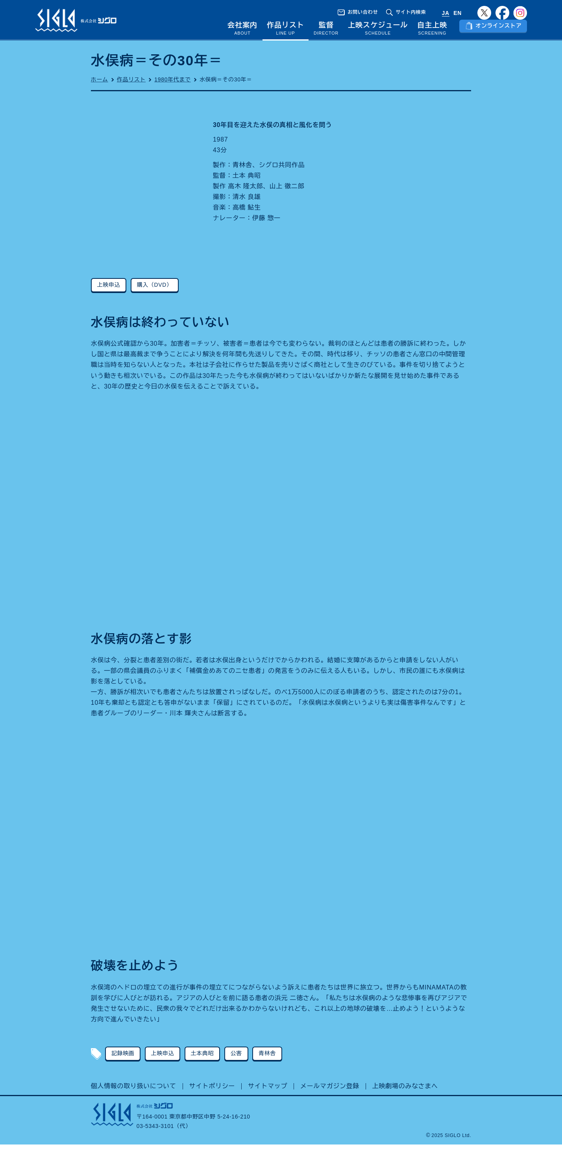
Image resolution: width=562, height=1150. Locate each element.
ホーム (99, 84)
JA (445, 13)
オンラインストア (498, 31)
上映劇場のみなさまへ (405, 1091)
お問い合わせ (363, 12)
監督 (326, 30)
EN (457, 13)
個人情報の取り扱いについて (133, 1091)
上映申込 (108, 290)
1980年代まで (172, 84)
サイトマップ (267, 1091)
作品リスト (285, 30)
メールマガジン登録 (329, 1091)
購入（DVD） (154, 290)
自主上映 (432, 30)
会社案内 (242, 30)
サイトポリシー (212, 1091)
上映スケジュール (378, 30)
